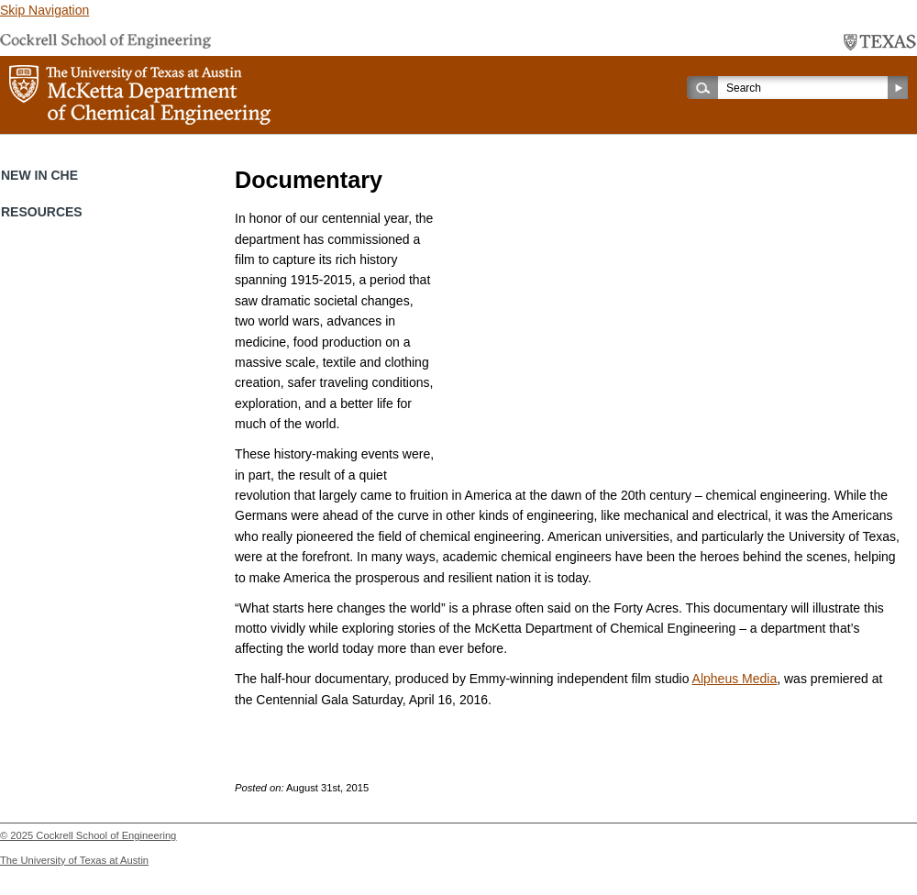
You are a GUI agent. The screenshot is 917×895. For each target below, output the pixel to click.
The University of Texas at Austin (74, 860)
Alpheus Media (735, 678)
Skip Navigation (44, 10)
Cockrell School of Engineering (106, 835)
